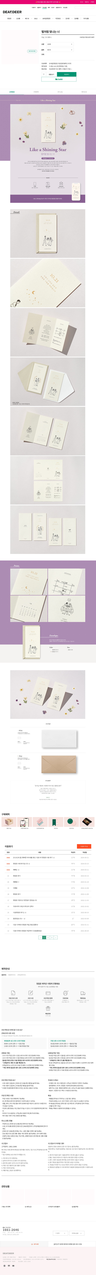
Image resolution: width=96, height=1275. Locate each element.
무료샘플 (44, 7)
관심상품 (65, 7)
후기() (60, 92)
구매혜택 (36, 92)
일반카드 (4, 974)
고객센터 (92, 2)
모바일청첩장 (46, 18)
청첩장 (9, 18)
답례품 (76, 18)
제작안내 (84, 92)
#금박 (89, 37)
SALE (35, 18)
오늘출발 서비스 (58, 79)
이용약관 (59, 1259)
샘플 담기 (51, 74)
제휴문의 (65, 1259)
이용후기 (34, 7)
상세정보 (12, 92)
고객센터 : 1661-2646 (9, 1146)
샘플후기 (39, 7)
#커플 (86, 37)
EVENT (52, 7)
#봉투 (92, 37)
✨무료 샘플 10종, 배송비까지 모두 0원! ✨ (48, 2)
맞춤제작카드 (12, 974)
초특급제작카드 (21, 974)
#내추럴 (82, 37)
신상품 (18, 18)
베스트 (27, 18)
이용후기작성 (84, 846)
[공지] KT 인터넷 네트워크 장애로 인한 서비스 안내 (68, 1244)
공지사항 (35, 1244)
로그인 (81, 2)
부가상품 (86, 18)
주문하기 (66, 74)
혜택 (49, 7)
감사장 (67, 18)
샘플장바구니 (59, 7)
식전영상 (58, 18)
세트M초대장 (32, 51)
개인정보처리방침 (51, 1259)
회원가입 (87, 2)
